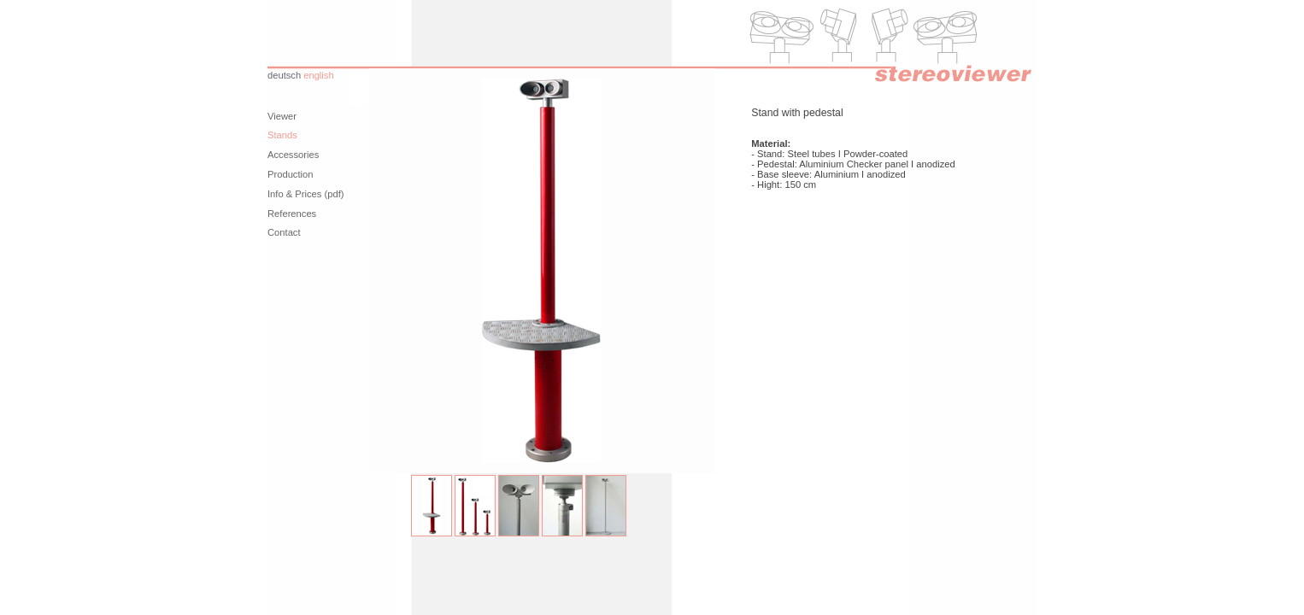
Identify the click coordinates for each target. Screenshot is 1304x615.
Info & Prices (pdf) (305, 194)
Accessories (293, 154)
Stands (282, 135)
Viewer (282, 116)
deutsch (284, 75)
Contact (284, 232)
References (291, 213)
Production (290, 174)
